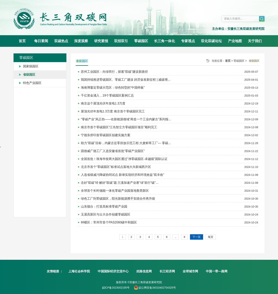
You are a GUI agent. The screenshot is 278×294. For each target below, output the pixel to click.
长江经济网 (167, 271)
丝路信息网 (144, 271)
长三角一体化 (164, 41)
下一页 (196, 236)
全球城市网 (190, 271)
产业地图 (235, 41)
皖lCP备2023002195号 (116, 287)
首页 (22, 41)
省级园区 (254, 60)
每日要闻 (41, 41)
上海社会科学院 (79, 271)
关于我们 (255, 41)
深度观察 (81, 41)
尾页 (210, 236)
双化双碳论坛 (211, 41)
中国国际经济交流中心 (113, 271)
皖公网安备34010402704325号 (157, 287)
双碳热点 (61, 41)
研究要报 (101, 41)
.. (175, 236)
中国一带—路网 (216, 271)
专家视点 (188, 41)
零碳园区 (141, 41)
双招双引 (121, 41)
